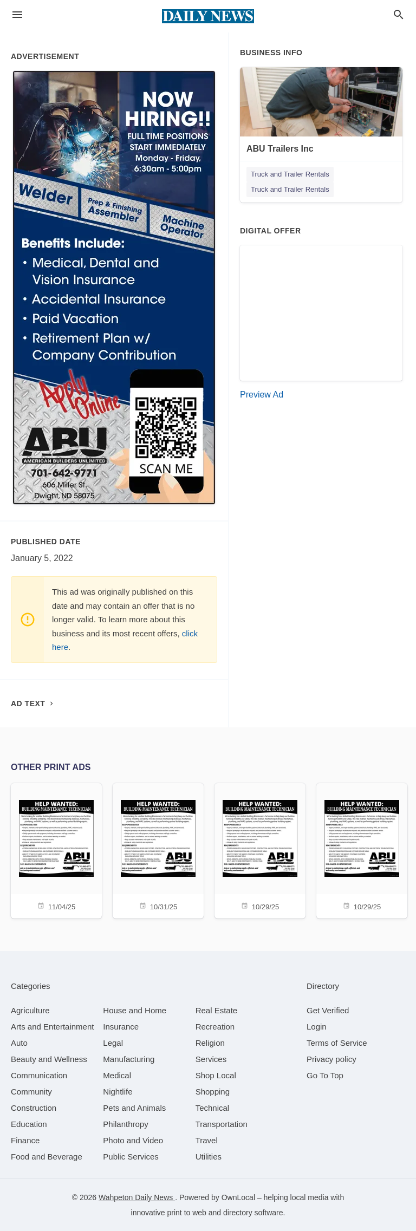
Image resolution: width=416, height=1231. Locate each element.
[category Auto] (19, 1042)
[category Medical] (117, 1075)
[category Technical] (213, 1107)
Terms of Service (337, 1042)
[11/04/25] (56, 850)
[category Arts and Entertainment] (52, 1026)
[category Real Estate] (217, 1010)
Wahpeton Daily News (137, 1197)
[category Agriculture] (30, 1010)
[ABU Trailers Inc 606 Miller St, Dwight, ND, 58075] (321, 119)
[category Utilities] (209, 1156)
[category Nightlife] (117, 1091)
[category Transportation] (222, 1124)
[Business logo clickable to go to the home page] (208, 16)
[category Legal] (113, 1042)
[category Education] (29, 1124)
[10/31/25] (158, 850)
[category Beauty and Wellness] (49, 1059)
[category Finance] (25, 1140)
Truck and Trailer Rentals (290, 174)
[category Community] (31, 1091)
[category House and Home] (134, 1010)
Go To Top (325, 1075)
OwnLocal (238, 1197)
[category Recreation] (215, 1026)
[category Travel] (207, 1140)
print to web (186, 1212)
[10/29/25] (260, 850)
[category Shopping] (213, 1091)
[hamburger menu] (17, 14)
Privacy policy (331, 1059)
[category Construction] (33, 1107)
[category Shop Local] (216, 1075)
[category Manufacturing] (128, 1059)
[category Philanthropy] (125, 1124)
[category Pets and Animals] (134, 1107)
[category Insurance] (121, 1026)
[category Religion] (210, 1042)
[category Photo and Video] (133, 1140)
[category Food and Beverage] (46, 1156)
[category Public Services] (131, 1156)
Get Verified (328, 1010)
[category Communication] (39, 1075)
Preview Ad (261, 394)
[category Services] (211, 1059)
